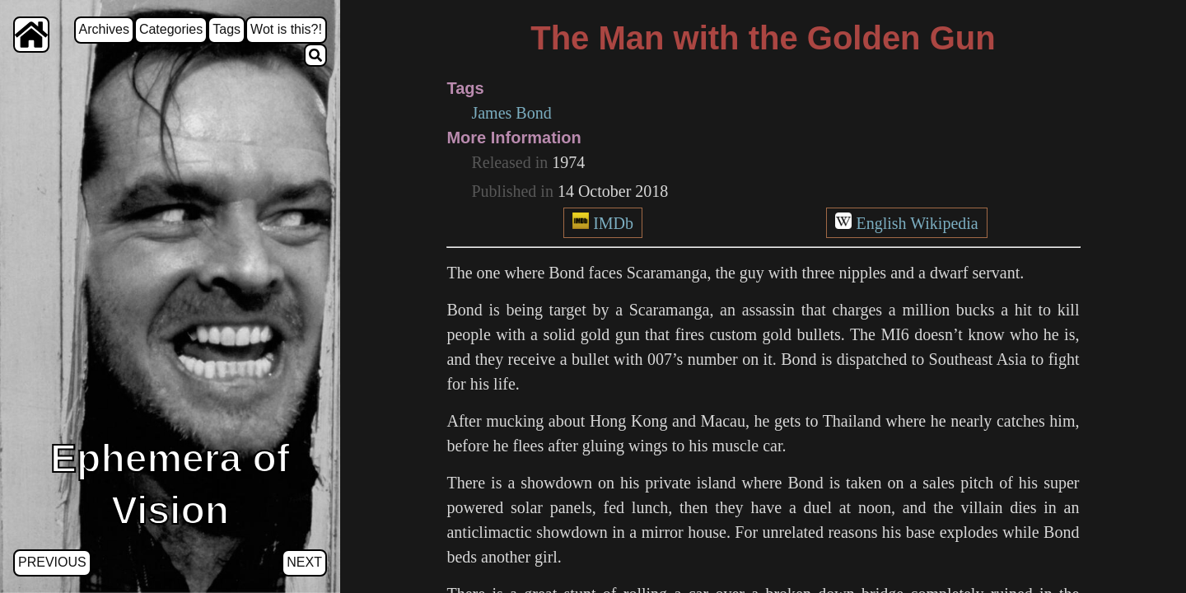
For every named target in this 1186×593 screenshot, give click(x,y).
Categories (171, 29)
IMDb (613, 223)
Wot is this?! (286, 29)
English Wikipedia (917, 223)
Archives (104, 29)
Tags (226, 29)
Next (304, 562)
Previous (52, 562)
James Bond (511, 113)
